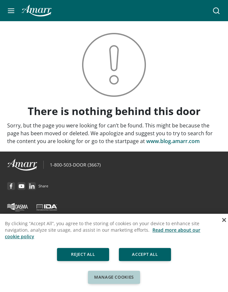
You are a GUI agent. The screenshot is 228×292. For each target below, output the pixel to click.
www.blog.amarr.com (173, 141)
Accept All (145, 254)
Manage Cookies (114, 277)
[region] (114, 253)
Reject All (83, 254)
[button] (11, 11)
